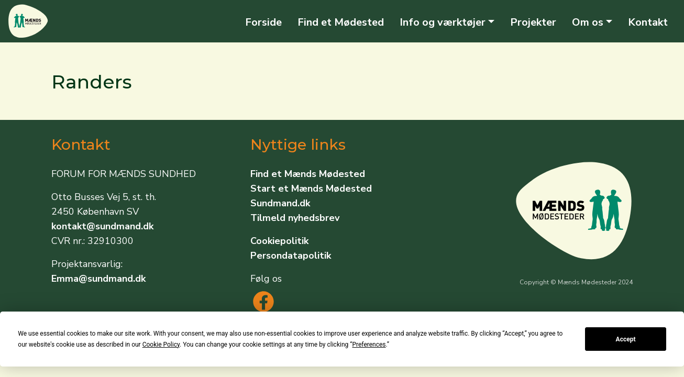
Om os (587, 22)
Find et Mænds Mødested (307, 174)
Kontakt (648, 22)
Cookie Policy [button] (161, 344)
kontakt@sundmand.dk (102, 226)
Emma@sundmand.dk (98, 278)
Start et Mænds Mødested (311, 188)
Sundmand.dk (280, 203)
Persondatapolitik (290, 255)
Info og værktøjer (443, 22)
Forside (263, 22)
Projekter (533, 22)
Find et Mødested (340, 22)
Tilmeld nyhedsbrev (294, 218)
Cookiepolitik (279, 241)
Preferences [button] (368, 344)
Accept (626, 339)
